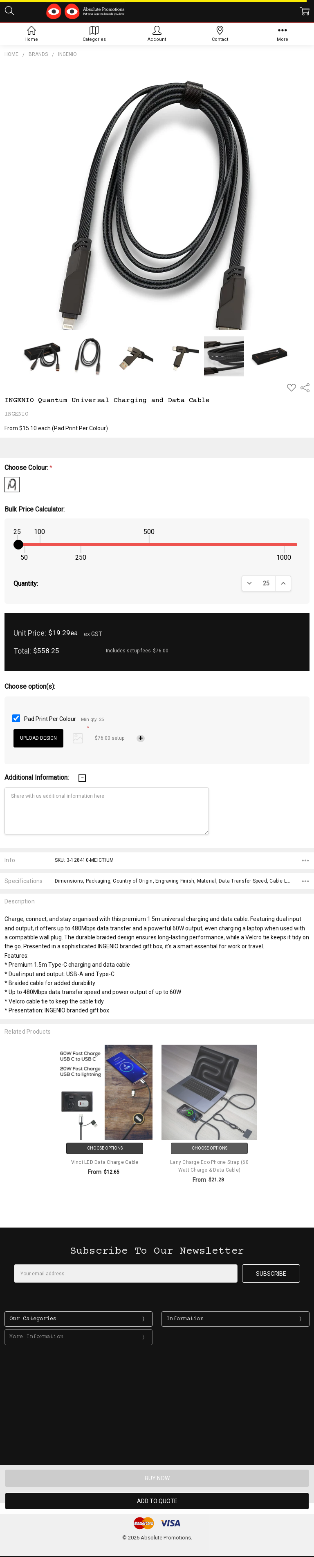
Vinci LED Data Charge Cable (105, 1162)
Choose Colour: (28, 468)
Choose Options (105, 1148)
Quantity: (25, 583)
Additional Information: (37, 777)
